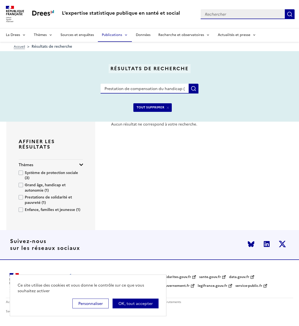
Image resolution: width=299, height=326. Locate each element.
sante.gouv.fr (210, 277)
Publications (112, 34)
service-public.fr (248, 285)
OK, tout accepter (135, 303)
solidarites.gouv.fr (176, 277)
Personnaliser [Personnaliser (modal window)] (90, 303)
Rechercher (290, 14)
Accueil (19, 46)
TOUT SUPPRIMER (150, 107)
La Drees (13, 34)
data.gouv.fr (239, 277)
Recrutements (171, 302)
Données (143, 34)
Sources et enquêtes (77, 34)
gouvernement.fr (175, 285)
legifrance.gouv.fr (212, 285)
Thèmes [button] (26, 165)
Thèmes (40, 34)
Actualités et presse (234, 34)
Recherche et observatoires (181, 34)
